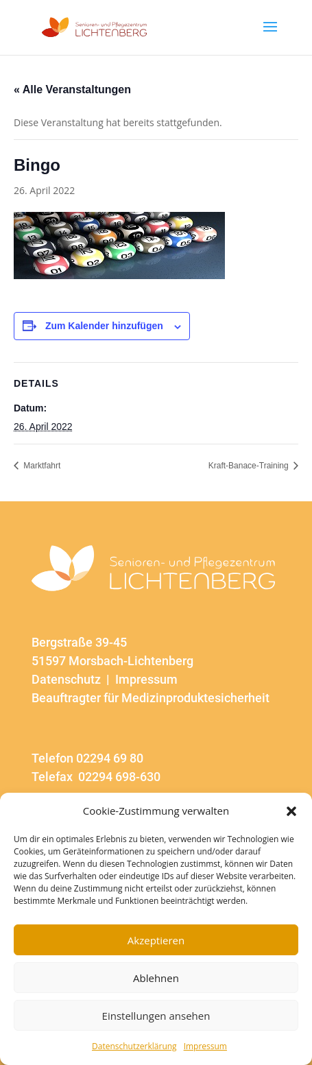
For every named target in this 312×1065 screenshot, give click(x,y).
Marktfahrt (40, 465)
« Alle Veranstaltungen (72, 89)
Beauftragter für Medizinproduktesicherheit (150, 698)
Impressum (205, 1046)
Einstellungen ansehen (156, 1015)
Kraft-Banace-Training (249, 465)
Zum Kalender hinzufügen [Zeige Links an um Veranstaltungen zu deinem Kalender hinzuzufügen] (104, 325)
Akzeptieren (156, 940)
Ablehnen (156, 978)
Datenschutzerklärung (134, 1046)
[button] (291, 811)
